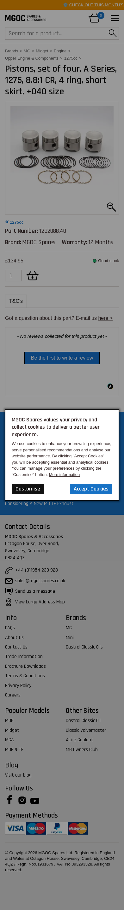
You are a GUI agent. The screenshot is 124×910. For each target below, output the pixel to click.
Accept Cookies (91, 488)
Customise (28, 488)
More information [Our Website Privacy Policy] (64, 474)
